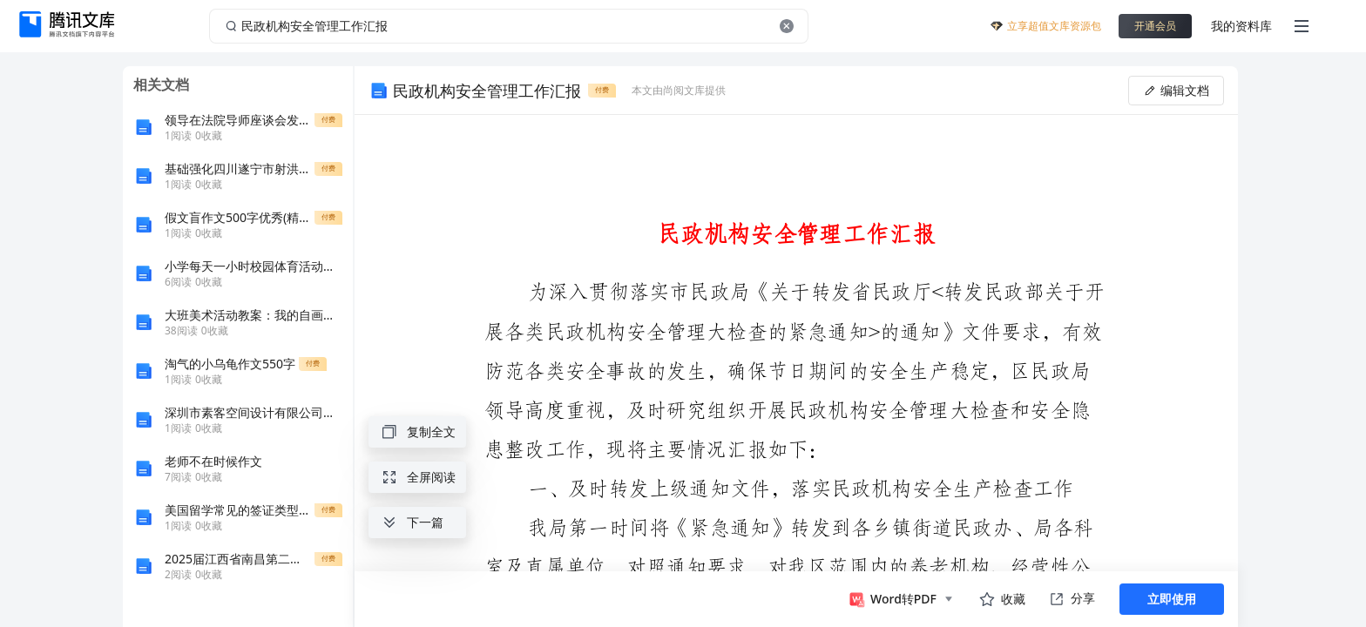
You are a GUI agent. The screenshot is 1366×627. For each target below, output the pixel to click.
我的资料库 (1241, 25)
